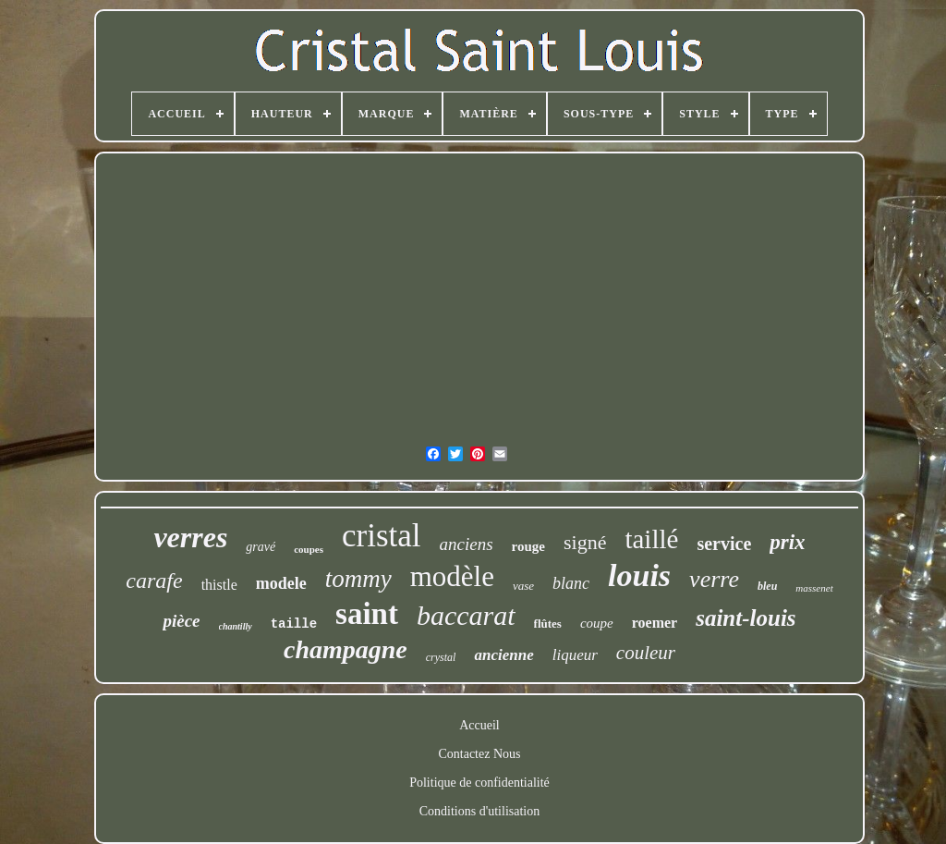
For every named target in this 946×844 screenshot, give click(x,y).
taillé (651, 539)
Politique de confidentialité (479, 782)
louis (639, 575)
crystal (441, 657)
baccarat (466, 615)
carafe (154, 581)
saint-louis (745, 617)
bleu (767, 586)
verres (190, 537)
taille (294, 624)
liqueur (575, 655)
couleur (645, 653)
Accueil (479, 725)
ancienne (503, 655)
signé (585, 542)
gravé (260, 547)
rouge (528, 546)
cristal (381, 536)
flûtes (548, 623)
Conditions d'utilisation (479, 811)
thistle (219, 585)
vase (523, 586)
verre (714, 579)
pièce (181, 620)
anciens (466, 544)
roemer (654, 622)
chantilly (235, 626)
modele (281, 583)
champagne (345, 649)
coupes (308, 549)
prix (787, 542)
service (724, 543)
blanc (570, 583)
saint (366, 613)
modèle (452, 576)
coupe (596, 623)
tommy (358, 579)
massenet (813, 587)
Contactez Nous (479, 754)
